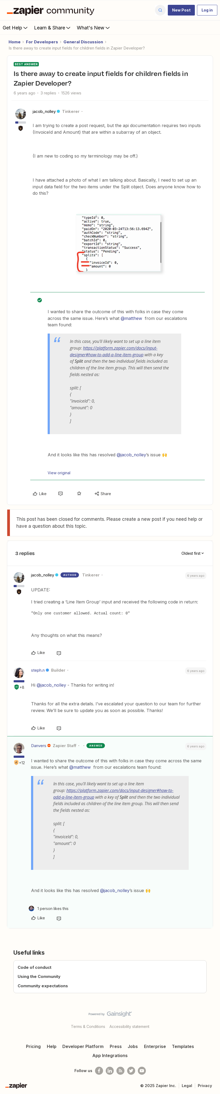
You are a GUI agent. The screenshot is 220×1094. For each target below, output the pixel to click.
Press (116, 1046)
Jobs (133, 1046)
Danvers (38, 745)
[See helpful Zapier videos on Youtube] (142, 1071)
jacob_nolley (44, 111)
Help (51, 1046)
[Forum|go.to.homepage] (52, 10)
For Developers (42, 41)
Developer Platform (83, 1046)
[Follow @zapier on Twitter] (131, 1071)
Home (15, 41)
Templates (183, 1046)
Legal (187, 1085)
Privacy (205, 1085)
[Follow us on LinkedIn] (110, 1071)
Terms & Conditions (88, 1026)
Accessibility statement (129, 1026)
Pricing (33, 1046)
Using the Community (39, 976)
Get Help (16, 27)
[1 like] (49, 908)
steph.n (38, 670)
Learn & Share (52, 27)
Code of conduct (34, 967)
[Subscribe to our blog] (120, 1071)
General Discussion (83, 41)
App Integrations (110, 1055)
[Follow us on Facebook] (99, 1071)
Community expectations (43, 985)
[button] (181, 10)
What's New (94, 27)
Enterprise (155, 1046)
